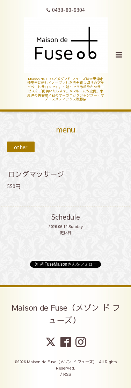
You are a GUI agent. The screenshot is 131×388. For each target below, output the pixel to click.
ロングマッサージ (36, 173)
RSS (67, 374)
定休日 (65, 232)
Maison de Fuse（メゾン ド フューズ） (66, 313)
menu (65, 129)
